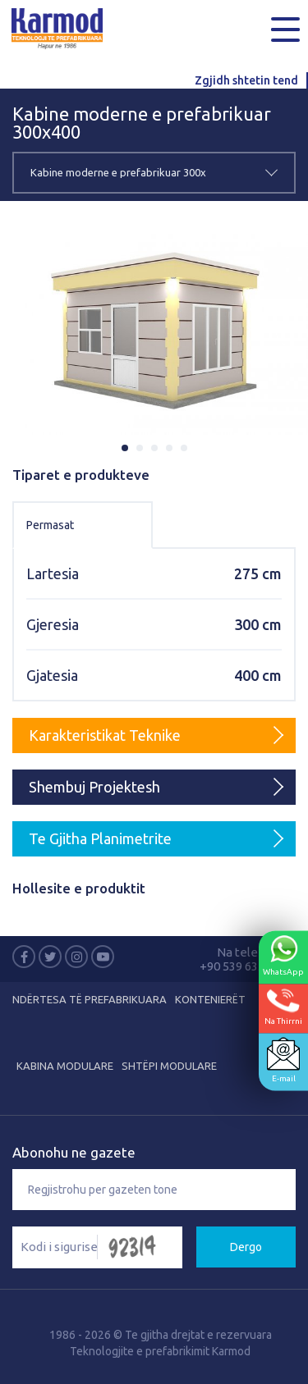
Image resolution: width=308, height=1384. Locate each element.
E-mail (283, 1059)
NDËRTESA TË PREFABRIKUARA (89, 999)
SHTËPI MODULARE (169, 1065)
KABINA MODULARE (64, 1065)
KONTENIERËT (210, 999)
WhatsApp (283, 954)
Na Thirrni (283, 1006)
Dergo (246, 1247)
